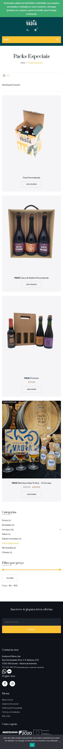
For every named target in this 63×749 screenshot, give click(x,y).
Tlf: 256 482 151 (9, 667)
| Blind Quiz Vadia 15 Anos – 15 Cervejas (31, 483)
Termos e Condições (11, 712)
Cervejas (6, 530)
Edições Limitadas (10, 539)
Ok (32, 745)
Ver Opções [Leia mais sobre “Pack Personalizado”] (31, 184)
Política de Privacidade (12, 708)
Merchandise (7, 548)
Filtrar (9, 578)
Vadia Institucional (10, 704)
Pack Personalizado (31, 178)
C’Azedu (5, 552)
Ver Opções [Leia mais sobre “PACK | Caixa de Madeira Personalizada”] (31, 284)
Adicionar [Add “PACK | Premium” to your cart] (31, 389)
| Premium (31, 378)
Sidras (5, 534)
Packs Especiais (9, 543)
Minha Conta (7, 700)
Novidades (6, 525)
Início (23, 63)
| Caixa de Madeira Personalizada (31, 278)
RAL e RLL (6, 716)
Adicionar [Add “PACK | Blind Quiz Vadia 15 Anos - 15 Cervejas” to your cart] (31, 494)
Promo (5, 520)
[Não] (59, 741)
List (8, 75)
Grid (4, 75)
